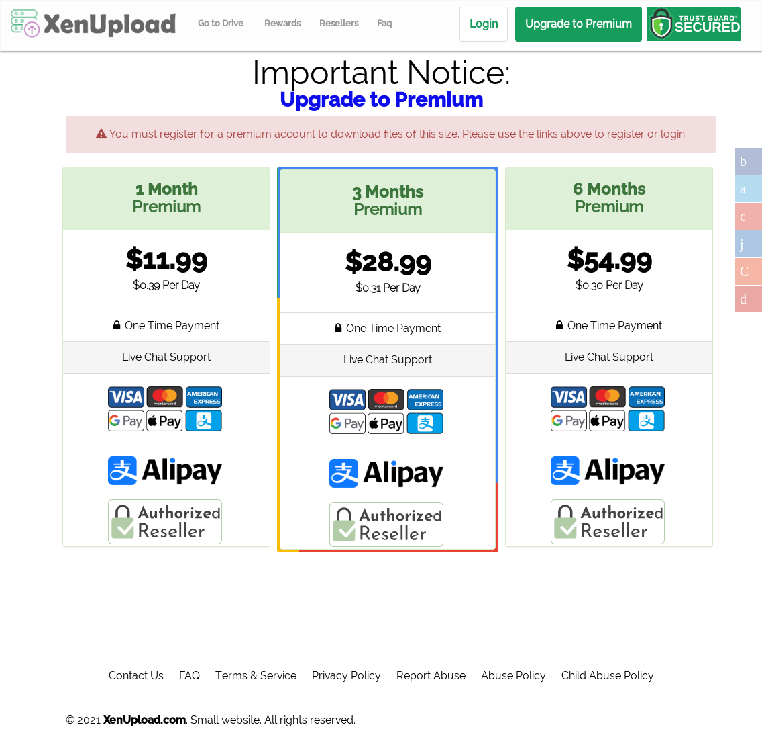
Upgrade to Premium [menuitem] (578, 23)
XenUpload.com (144, 719)
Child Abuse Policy (607, 675)
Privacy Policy (346, 675)
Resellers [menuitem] (338, 23)
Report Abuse (431, 675)
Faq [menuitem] (384, 23)
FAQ (189, 675)
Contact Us (136, 675)
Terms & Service (255, 675)
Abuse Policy (513, 675)
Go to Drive (220, 23)
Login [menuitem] (484, 23)
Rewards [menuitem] (282, 23)
